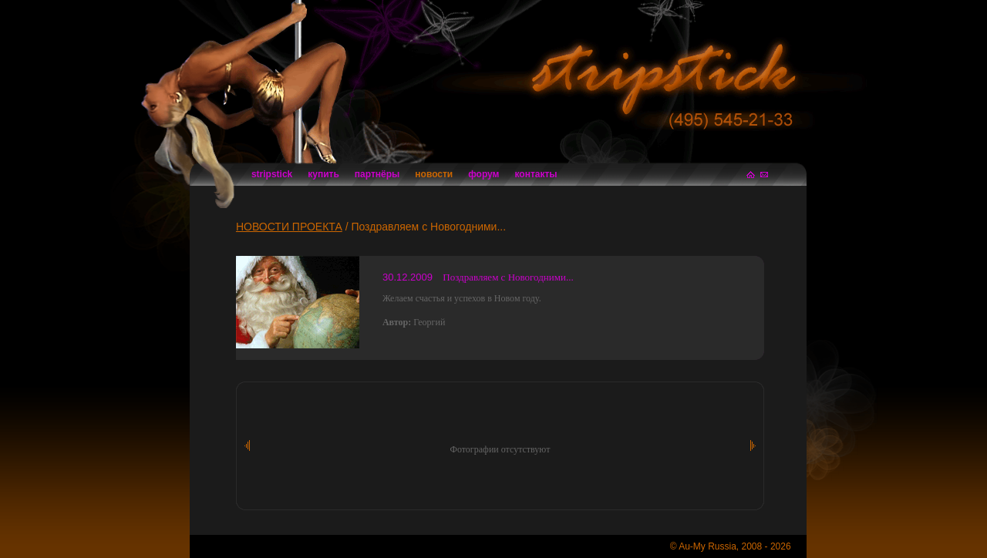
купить (323, 174)
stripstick (271, 174)
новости (434, 174)
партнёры (377, 174)
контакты (536, 174)
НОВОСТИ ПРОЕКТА (289, 226)
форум (483, 174)
